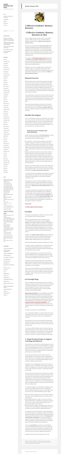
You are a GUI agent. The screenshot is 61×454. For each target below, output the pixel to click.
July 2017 (5, 153)
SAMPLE (5, 21)
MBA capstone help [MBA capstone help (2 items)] (7, 225)
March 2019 (6, 124)
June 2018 (5, 137)
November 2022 (6, 92)
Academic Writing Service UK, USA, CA (8, 17)
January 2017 (6, 158)
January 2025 (6, 67)
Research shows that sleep (31, 293)
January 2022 (6, 105)
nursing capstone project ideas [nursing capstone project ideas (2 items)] (9, 228)
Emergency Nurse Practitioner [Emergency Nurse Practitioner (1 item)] (7, 208)
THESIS (5, 295)
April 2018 (5, 141)
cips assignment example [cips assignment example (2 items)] (8, 186)
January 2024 (6, 71)
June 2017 (5, 155)
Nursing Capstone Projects (8, 283)
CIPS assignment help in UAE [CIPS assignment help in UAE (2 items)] (8, 187)
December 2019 (6, 118)
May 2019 (5, 122)
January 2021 (6, 113)
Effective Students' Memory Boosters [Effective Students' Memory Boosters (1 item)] (8, 207)
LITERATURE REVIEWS (8, 279)
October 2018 (6, 132)
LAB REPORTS (6, 277)
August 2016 (6, 164)
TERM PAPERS (6, 293)
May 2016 (5, 168)
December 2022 (6, 90)
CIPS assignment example (8, 49)
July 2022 (5, 97)
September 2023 (7, 74)
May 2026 (5, 59)
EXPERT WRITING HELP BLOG (8, 5)
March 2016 (6, 172)
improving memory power (35, 443)
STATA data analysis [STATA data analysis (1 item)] (8, 234)
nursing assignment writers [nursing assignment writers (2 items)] (8, 227)
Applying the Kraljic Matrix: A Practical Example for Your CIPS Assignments (9, 43)
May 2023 (5, 80)
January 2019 (6, 128)
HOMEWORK (6, 273)
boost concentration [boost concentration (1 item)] (10, 185)
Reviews (5, 291)
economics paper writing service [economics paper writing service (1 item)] (8, 205)
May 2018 (5, 139)
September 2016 (7, 162)
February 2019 (6, 126)
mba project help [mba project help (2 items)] (6, 226)
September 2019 (7, 120)
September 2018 (7, 134)
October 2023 (6, 73)
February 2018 (6, 143)
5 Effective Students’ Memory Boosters (39, 26)
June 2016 (5, 166)
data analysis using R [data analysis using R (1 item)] (6, 193)
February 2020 (6, 116)
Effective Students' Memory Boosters (37, 442)
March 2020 (6, 115)
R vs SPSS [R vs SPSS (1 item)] (10, 233)
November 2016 (6, 160)
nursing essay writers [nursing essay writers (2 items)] (7, 232)
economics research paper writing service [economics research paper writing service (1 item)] (9, 206)
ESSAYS (5, 269)
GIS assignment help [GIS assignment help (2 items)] (7, 217)
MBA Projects (6, 281)
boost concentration (42, 441)
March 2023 (6, 84)
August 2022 (6, 95)
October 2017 (6, 149)
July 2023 (5, 78)
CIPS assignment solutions (8, 257)
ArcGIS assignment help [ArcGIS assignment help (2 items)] (8, 183)
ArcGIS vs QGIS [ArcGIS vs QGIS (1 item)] (5, 185)
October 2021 (6, 107)
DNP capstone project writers (39, 58)
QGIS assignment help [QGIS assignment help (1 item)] (6, 233)
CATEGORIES (6, 19)
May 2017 (5, 157)
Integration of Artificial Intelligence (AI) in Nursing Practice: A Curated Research (9, 39)
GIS (4, 271)
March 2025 (6, 65)
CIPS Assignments (7, 259)
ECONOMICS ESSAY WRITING (9, 264)
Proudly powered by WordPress (31, 451)
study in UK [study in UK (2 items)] (6, 236)
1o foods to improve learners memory (34, 206)
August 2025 (6, 63)
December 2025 (6, 61)
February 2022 (6, 103)
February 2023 (6, 86)
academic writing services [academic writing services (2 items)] (8, 179)
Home (5, 14)
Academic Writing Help (8, 248)
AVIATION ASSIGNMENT (8, 253)
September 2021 (7, 109)
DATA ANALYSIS (6, 261)
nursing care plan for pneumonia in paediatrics (36, 302)
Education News (6, 267)
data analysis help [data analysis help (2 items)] (7, 190)
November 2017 (6, 147)
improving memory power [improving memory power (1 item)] (7, 224)
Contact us (5, 25)
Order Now (6, 23)
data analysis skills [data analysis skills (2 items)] (7, 191)
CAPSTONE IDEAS (7, 255)
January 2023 (6, 88)
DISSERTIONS (6, 263)
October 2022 (6, 94)
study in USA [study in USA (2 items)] (10, 236)
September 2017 (7, 151)
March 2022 (6, 101)
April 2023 (5, 82)
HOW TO (5, 275)
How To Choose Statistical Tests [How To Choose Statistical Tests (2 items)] (9, 218)
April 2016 (5, 170)
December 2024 (6, 69)
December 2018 (6, 130)
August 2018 (6, 136)
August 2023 (6, 76)
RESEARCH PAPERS (7, 289)
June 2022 (5, 99)
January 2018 (6, 145)
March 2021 (6, 111)
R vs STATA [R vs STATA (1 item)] (5, 234)
